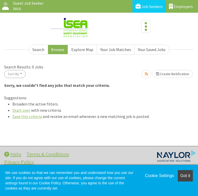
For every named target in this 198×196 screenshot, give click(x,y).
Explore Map (82, 49)
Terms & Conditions (47, 154)
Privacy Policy (19, 162)
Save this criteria (27, 116)
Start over (21, 110)
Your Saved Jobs (152, 49)
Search (38, 49)
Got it (185, 175)
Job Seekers (149, 6)
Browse (57, 49)
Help (12, 154)
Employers (181, 6)
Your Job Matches (115, 49)
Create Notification (172, 74)
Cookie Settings (159, 175)
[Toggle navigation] (146, 26)
